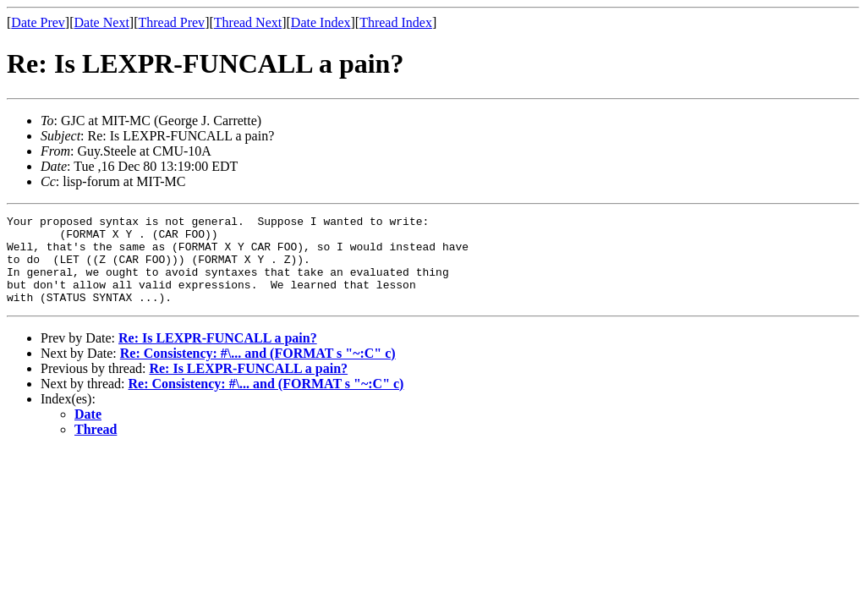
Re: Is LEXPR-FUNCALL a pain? (217, 355)
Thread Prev (171, 22)
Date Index (321, 22)
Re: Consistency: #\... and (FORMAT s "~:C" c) (258, 371)
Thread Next (248, 22)
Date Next (101, 22)
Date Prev (38, 22)
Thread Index (395, 22)
